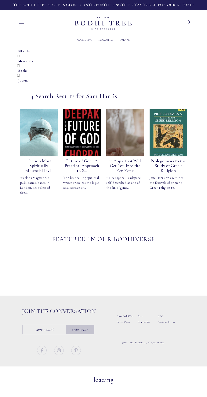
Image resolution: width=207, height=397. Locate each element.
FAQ (160, 329)
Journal (124, 39)
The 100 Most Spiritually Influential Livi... (39, 165)
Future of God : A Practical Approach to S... (82, 165)
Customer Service (166, 335)
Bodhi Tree (103, 23)
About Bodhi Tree (125, 329)
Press (140, 329)
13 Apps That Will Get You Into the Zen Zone (125, 165)
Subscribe (80, 342)
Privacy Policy (123, 335)
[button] (188, 22)
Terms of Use (144, 335)
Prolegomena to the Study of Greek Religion (168, 165)
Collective (85, 39)
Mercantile (105, 39)
